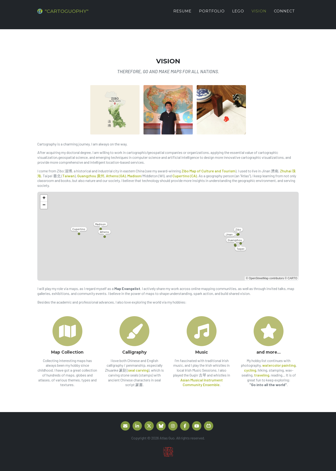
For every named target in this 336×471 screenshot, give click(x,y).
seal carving (138, 370)
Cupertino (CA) (184, 176)
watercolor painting (279, 365)
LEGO (238, 14)
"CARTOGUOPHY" (74, 15)
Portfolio (212, 14)
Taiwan (68, 176)
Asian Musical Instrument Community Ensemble (201, 382)
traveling (261, 375)
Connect (284, 14)
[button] (43, 198)
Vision (259, 14)
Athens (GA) (116, 176)
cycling (250, 370)
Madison (134, 176)
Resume (182, 14)
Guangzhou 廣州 (90, 176)
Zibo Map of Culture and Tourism (208, 171)
